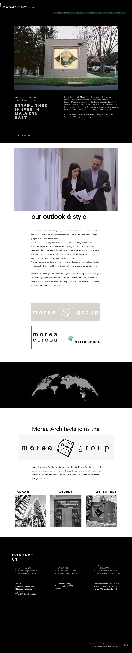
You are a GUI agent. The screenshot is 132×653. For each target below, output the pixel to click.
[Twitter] (54, 607)
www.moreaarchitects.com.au (108, 573)
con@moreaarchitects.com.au (108, 570)
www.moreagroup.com (27, 573)
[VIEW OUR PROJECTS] (24, 135)
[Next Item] (114, 58)
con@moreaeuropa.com (67, 570)
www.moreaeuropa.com (67, 573)
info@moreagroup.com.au (28, 570)
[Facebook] (50, 607)
